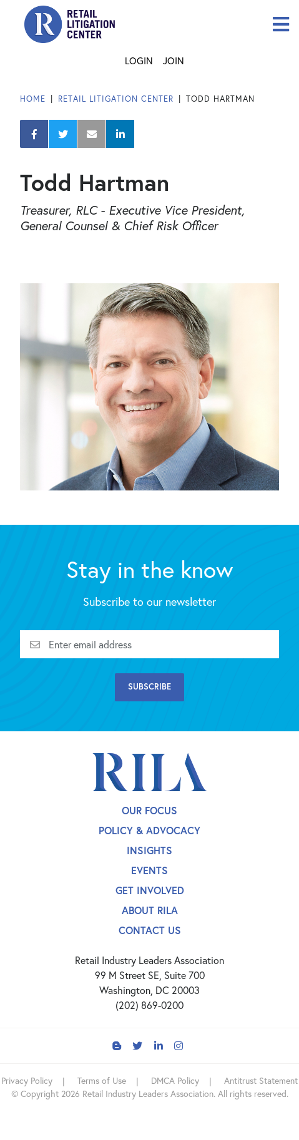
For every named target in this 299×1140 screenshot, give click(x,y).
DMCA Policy (175, 1080)
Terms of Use (101, 1080)
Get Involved (149, 890)
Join (173, 60)
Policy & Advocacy (149, 830)
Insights (149, 850)
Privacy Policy (26, 1080)
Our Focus (149, 810)
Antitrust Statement (261, 1080)
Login (139, 60)
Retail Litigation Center (116, 99)
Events (149, 870)
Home (33, 99)
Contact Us (150, 930)
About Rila (150, 910)
